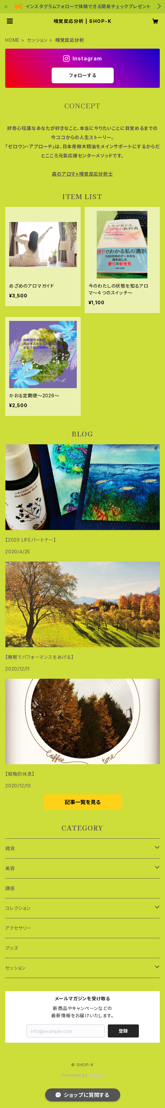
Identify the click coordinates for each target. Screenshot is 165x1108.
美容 (10, 868)
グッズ (11, 948)
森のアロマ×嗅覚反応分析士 (82, 174)
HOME (12, 40)
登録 (123, 1031)
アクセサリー (18, 928)
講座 (10, 888)
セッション (37, 40)
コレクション (18, 908)
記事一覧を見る (83, 802)
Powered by (83, 1075)
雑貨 (10, 848)
